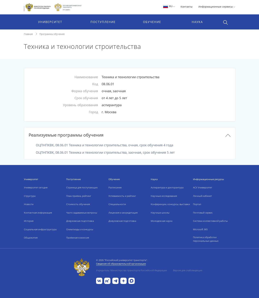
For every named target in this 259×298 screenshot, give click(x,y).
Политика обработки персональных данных (206, 239)
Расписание (115, 187)
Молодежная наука (161, 221)
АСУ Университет (202, 187)
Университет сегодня (35, 187)
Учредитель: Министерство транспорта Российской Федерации (131, 270)
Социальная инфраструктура (40, 229)
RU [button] (169, 6)
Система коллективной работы (210, 221)
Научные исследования (164, 196)
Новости (28, 204)
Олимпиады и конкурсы (79, 229)
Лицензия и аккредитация (123, 212)
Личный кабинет (202, 196)
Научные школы (160, 212)
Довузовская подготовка (80, 221)
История (28, 221)
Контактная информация (38, 212)
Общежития (31, 237)
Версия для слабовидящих (187, 270)
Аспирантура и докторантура (167, 187)
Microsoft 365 (200, 229)
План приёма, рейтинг (78, 196)
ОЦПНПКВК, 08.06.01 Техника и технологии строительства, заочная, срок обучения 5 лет (105, 152)
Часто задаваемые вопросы (81, 212)
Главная (28, 34)
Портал (197, 204)
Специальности (117, 204)
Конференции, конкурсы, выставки (170, 204)
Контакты (186, 6)
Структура (29, 196)
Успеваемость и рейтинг (122, 196)
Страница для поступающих (82, 187)
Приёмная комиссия (77, 237)
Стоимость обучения (78, 204)
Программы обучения (52, 34)
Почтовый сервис (203, 212)
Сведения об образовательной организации (121, 263)
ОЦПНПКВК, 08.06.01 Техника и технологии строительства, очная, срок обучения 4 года (104, 145)
